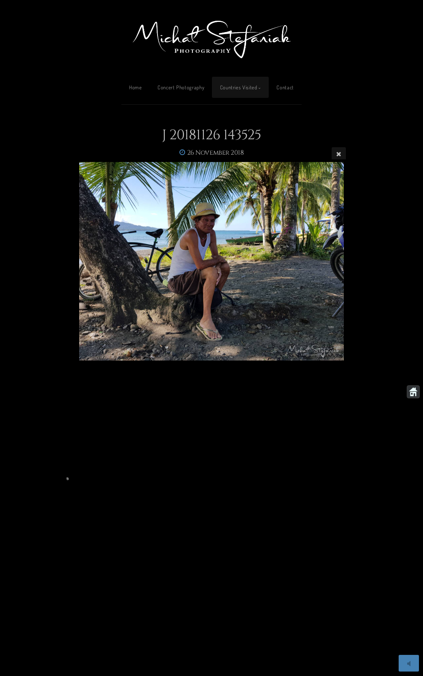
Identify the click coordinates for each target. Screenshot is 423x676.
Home (135, 87)
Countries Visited (238, 87)
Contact (285, 87)
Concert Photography (181, 87)
